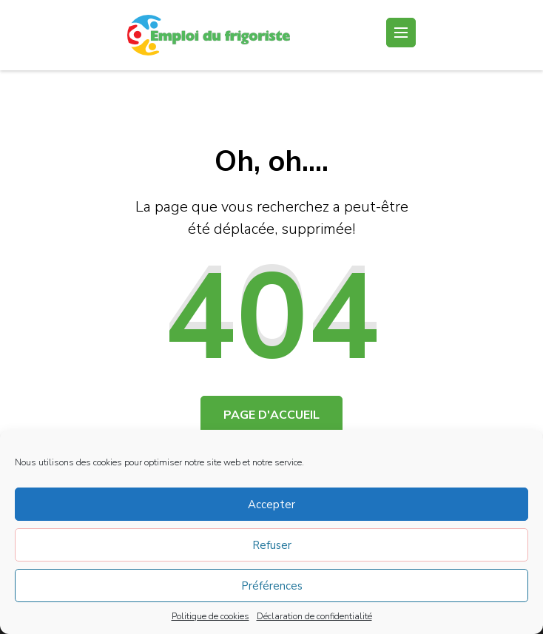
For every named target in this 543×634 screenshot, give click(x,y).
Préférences (272, 586)
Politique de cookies (210, 616)
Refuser (271, 545)
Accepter (271, 504)
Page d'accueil (271, 415)
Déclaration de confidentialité (314, 616)
